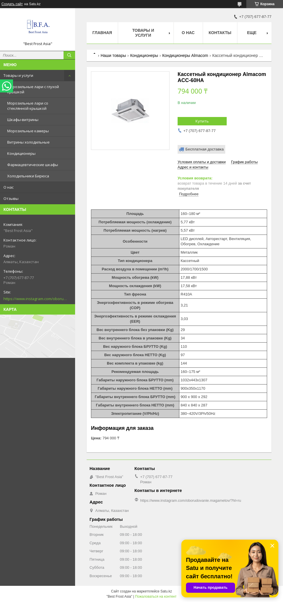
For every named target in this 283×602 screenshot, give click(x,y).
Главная (102, 32)
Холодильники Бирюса (28, 176)
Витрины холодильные (28, 142)
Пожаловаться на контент (155, 596)
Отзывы (10, 198)
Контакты (220, 32)
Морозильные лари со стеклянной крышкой (27, 106)
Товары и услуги (18, 75)
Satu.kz (166, 591)
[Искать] (69, 55)
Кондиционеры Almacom (185, 55)
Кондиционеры (21, 153)
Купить (202, 121)
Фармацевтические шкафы (32, 164)
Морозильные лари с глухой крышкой (33, 89)
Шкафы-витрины (22, 119)
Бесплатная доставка (204, 149)
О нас (8, 187)
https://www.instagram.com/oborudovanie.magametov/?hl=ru (35, 298)
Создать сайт (12, 4)
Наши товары (113, 55)
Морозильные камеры (28, 130)
